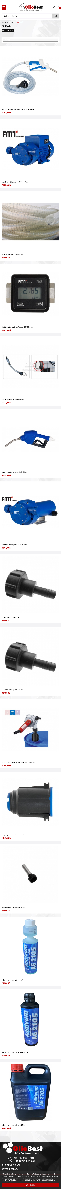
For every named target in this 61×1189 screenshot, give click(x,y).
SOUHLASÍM (30, 1185)
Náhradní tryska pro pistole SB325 (13, 907)
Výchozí (30, 40)
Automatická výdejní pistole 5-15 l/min (15, 472)
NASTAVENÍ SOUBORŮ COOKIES (44, 1180)
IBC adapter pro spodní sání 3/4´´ (13, 690)
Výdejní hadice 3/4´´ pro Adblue (12, 254)
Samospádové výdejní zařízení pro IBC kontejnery (18, 109)
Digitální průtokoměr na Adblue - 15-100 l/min (17, 327)
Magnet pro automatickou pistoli (13, 835)
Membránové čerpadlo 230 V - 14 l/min (15, 182)
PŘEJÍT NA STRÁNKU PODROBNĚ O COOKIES (17, 1180)
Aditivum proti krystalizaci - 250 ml (13, 980)
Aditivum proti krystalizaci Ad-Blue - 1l (15, 1052)
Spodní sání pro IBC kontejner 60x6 (13, 399)
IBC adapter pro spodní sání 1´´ (12, 617)
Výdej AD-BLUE (7, 31)
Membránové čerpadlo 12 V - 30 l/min (14, 545)
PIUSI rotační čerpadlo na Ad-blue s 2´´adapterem (18, 762)
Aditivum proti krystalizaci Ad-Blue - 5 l (15, 1125)
